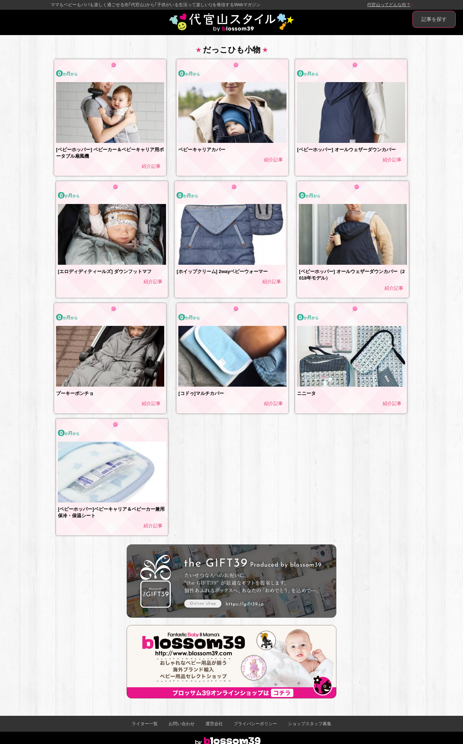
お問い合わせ (182, 723)
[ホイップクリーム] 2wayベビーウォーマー (222, 271)
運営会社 (214, 723)
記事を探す (434, 19)
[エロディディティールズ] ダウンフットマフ (105, 271)
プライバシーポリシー (255, 723)
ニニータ (306, 393)
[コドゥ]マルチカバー (201, 393)
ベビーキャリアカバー (201, 149)
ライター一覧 (145, 723)
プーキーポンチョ (75, 393)
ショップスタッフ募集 (309, 723)
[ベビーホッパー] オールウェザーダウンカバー (346, 149)
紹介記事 (151, 166)
